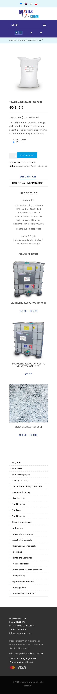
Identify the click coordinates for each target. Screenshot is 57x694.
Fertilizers (16, 510)
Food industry (18, 516)
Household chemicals (22, 534)
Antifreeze (17, 468)
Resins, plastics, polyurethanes (27, 569)
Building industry (20, 480)
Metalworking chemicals (24, 546)
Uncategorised (19, 587)
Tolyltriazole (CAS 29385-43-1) (30, 40)
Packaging (17, 552)
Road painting (19, 575)
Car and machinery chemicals (27, 486)
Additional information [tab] (27, 183)
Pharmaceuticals (20, 563)
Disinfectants (18, 498)
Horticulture (18, 528)
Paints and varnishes (22, 558)
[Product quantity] (13, 156)
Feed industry (18, 504)
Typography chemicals (23, 581)
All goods (16, 462)
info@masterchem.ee (20, 633)
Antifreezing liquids (21, 474)
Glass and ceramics (21, 522)
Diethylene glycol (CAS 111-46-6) (28, 303)
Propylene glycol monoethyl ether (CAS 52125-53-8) (28, 365)
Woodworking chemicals (24, 593)
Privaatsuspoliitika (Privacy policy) (26, 653)
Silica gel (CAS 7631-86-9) (28, 427)
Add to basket (27, 155)
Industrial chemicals (22, 540)
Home (12, 40)
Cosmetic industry (21, 492)
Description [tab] (28, 176)
